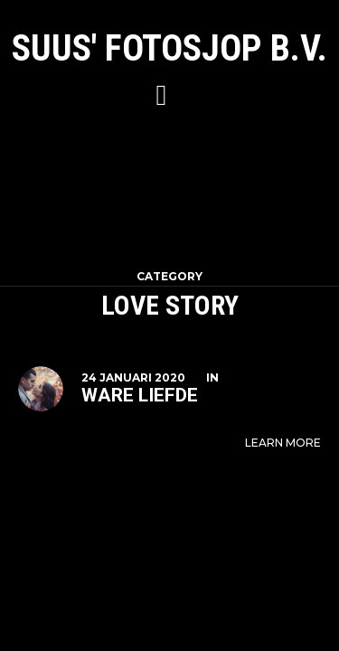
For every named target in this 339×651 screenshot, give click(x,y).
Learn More (283, 442)
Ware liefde (139, 395)
